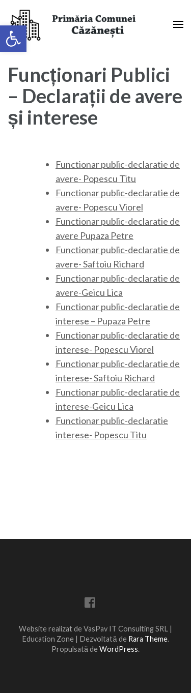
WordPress (118, 649)
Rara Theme (148, 639)
